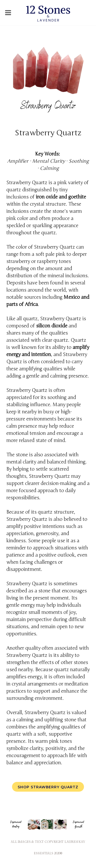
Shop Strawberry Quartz (48, 787)
